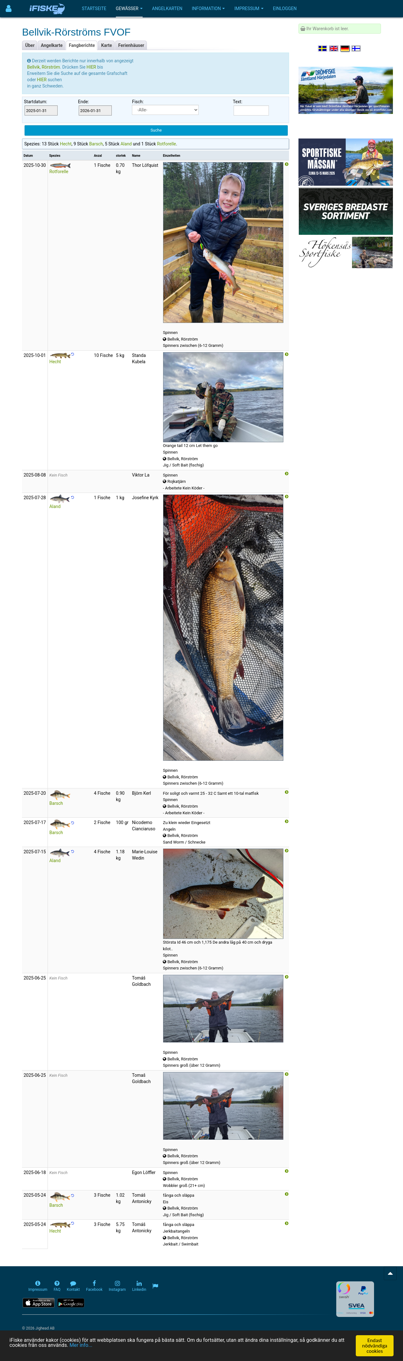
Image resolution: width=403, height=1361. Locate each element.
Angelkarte (52, 45)
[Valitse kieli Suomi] (356, 48)
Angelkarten (167, 8)
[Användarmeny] (8, 8)
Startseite (94, 8)
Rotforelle (166, 143)
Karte (106, 45)
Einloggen (285, 8)
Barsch (96, 143)
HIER (92, 67)
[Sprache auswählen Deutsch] (345, 48)
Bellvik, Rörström (43, 67)
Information (208, 8)
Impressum (248, 8)
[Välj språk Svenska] (323, 48)
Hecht (65, 143)
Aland (126, 143)
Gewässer (129, 8)
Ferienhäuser (131, 45)
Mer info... (100, 1346)
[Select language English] (334, 48)
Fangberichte (82, 45)
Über (30, 45)
